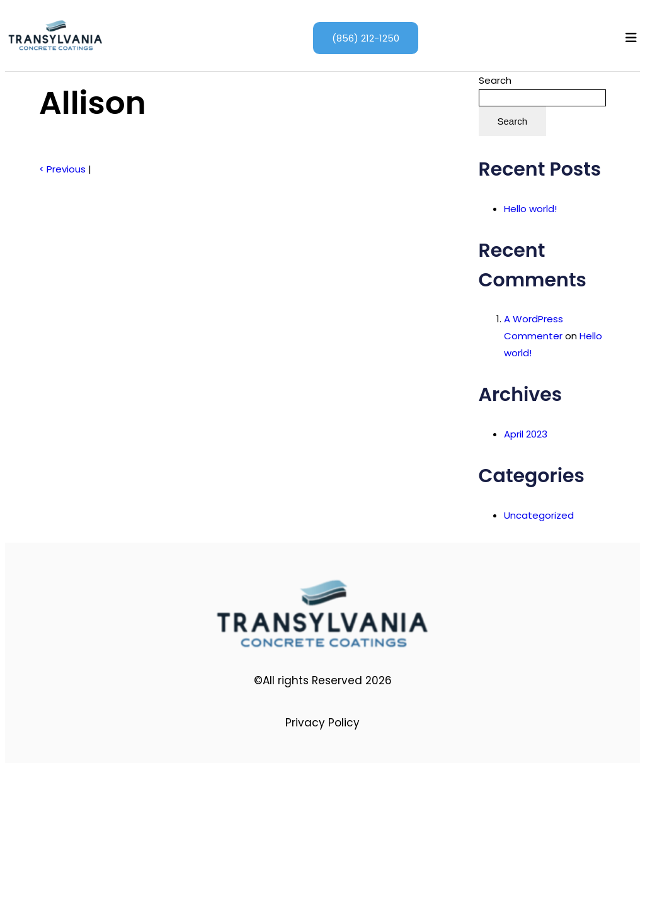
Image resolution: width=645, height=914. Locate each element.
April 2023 (525, 434)
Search (495, 80)
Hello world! (530, 208)
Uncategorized (539, 515)
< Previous (62, 169)
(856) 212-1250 (365, 38)
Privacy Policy (322, 722)
